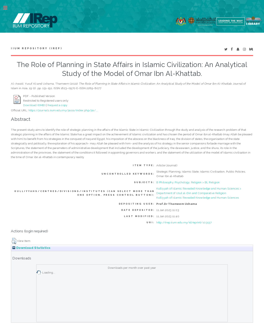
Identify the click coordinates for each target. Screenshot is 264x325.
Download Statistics (31, 248)
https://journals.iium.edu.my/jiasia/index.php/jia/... (63, 110)
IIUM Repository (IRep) (36, 48)
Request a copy (57, 105)
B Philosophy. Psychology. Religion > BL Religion (188, 182)
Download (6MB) (34, 105)
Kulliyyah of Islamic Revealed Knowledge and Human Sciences (197, 197)
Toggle (7, 8)
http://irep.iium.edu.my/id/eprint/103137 (184, 222)
